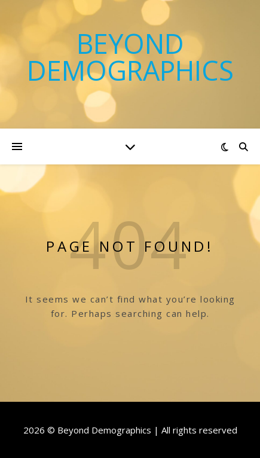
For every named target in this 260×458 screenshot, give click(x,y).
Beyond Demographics (130, 57)
